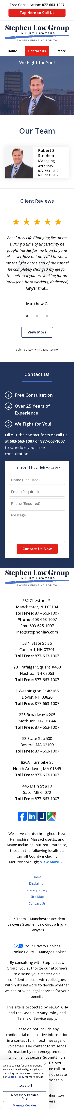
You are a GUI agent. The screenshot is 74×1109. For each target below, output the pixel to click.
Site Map (37, 897)
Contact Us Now (37, 548)
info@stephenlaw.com (37, 632)
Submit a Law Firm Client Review (37, 349)
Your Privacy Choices (37, 946)
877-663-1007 (47, 613)
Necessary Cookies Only (24, 1096)
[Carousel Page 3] (47, 316)
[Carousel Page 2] (37, 316)
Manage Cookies (53, 951)
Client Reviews (37, 201)
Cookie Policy (23, 951)
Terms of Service (31, 1018)
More (62, 51)
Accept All (25, 1085)
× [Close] (45, 1063)
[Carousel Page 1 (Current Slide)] (27, 316)
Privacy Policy (37, 890)
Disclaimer (37, 883)
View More (37, 332)
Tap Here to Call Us (37, 12)
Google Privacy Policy (40, 1012)
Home (12, 51)
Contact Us (37, 51)
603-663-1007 (44, 619)
